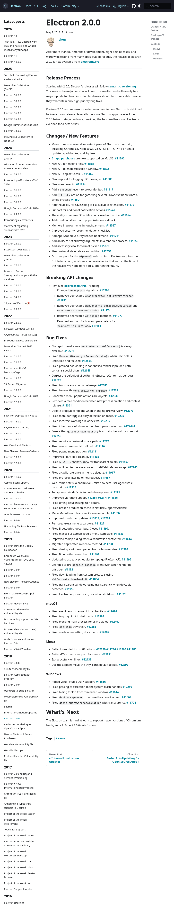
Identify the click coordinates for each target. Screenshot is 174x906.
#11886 (113, 498)
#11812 (94, 518)
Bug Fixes (155, 43)
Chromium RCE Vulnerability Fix (20, 795)
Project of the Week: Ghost (19, 867)
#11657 (105, 477)
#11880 (107, 179)
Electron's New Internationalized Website (18, 786)
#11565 (89, 164)
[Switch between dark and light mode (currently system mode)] (140, 6)
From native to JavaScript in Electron (19, 595)
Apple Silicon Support (16, 482)
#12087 (104, 632)
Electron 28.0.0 (12, 243)
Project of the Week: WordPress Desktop (15, 853)
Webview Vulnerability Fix (18, 744)
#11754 (80, 184)
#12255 (56, 436)
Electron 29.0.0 (12, 214)
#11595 (126, 559)
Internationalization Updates (20, 712)
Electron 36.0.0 (12, 113)
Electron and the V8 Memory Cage (15, 370)
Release (60, 738)
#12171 (102, 498)
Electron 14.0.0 (12, 439)
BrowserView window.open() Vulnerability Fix (20, 631)
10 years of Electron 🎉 (17, 303)
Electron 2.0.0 (12, 718)
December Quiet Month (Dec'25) (17, 87)
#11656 (101, 682)
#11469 (88, 174)
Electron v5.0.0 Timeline (17, 649)
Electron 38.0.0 (12, 101)
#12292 (115, 492)
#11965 (121, 649)
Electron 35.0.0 (12, 119)
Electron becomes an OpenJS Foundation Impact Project (20, 506)
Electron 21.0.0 (12, 356)
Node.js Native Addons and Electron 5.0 (19, 641)
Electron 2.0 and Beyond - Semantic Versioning (18, 776)
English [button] (119, 6)
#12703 (113, 390)
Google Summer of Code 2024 (21, 208)
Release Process (159, 21)
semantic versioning (122, 86)
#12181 (93, 451)
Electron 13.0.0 (12, 457)
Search (8, 706)
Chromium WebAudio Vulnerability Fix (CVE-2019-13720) (19, 560)
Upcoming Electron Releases (20, 526)
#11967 (110, 472)
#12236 (105, 421)
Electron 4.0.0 (12, 663)
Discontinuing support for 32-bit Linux (21, 621)
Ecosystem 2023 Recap (17, 249)
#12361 (67, 405)
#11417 (108, 189)
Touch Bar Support (14, 829)
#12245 (132, 467)
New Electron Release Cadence (21, 451)
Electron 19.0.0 (12, 378)
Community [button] (69, 6)
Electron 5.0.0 (12, 587)
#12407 (114, 621)
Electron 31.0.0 (12, 196)
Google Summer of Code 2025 (21, 124)
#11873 (129, 205)
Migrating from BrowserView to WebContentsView (20, 166)
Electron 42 (10, 35)
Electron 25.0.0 (12, 291)
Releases (103, 6)
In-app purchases (63, 158)
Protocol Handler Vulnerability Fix (21, 758)
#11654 (126, 215)
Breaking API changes (157, 37)
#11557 (124, 462)
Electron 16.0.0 (12, 421)
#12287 (104, 441)
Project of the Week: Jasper (19, 813)
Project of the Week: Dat (18, 861)
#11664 (126, 697)
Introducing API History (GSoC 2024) (21, 182)
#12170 (100, 446)
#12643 (86, 370)
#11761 (105, 518)
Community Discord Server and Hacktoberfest (19, 490)
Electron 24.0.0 (12, 297)
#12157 (92, 498)
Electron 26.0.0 (12, 285)
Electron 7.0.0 (12, 569)
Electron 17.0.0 (12, 402)
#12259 (127, 687)
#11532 (115, 513)
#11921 (70, 569)
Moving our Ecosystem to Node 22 (18, 138)
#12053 (106, 251)
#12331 (107, 654)
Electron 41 (10, 55)
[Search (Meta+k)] (157, 6)
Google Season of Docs (17, 514)
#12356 (91, 627)
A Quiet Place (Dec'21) (16, 427)
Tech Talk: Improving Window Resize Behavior (21, 77)
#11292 (119, 158)
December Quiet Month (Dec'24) (17, 156)
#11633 (119, 534)
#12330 (113, 396)
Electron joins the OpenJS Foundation (18, 547)
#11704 (131, 702)
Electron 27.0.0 (12, 265)
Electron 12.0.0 (12, 463)
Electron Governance (16, 603)
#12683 (103, 385)
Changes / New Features (158, 28)
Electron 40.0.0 (12, 61)
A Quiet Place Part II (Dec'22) (20, 334)
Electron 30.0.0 (12, 202)
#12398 (99, 616)
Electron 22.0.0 (12, 322)
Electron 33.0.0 (12, 174)
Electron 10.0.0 (12, 498)
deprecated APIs (75, 286)
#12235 (119, 416)
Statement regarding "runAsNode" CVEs (16, 228)
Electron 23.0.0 (12, 309)
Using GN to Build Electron (19, 690)
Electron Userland (14, 902)
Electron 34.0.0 (12, 130)
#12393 (123, 665)
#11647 (110, 210)
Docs (28, 6)
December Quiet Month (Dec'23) (17, 257)
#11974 (105, 310)
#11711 (114, 236)
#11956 (69, 589)
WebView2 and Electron (17, 445)
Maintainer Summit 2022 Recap (18, 348)
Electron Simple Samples (18, 889)
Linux (156, 53)
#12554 (87, 361)
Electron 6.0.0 (12, 575)
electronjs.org (90, 62)
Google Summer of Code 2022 (21, 396)
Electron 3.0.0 (12, 684)
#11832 (104, 169)
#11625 (121, 594)
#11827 (99, 523)
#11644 (127, 539)
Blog (44, 6)
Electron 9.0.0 (12, 520)
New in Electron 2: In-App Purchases (18, 736)
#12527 (111, 225)
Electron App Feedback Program (17, 676)
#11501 (76, 200)
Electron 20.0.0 (12, 362)
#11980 (131, 649)
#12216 (111, 649)
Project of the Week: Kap (18, 883)
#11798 (108, 544)
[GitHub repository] (133, 6)
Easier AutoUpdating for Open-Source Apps (18, 726)
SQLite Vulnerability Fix (17, 669)
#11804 (94, 579)
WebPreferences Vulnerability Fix (21, 698)
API (36, 6)
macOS (156, 48)
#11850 (133, 241)
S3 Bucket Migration (15, 384)
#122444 (129, 426)
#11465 (94, 457)
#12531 (69, 351)
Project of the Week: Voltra (19, 835)
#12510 (71, 487)
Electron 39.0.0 (12, 95)
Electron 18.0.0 (12, 390)
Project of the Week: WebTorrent (15, 821)
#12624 (112, 611)
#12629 (56, 380)
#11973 (118, 316)
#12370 (128, 411)
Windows (158, 58)
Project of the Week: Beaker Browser (20, 875)
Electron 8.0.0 (12, 532)
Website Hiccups (13, 750)
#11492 (94, 554)
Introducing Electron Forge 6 (20, 340)
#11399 (103, 528)
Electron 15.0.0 (12, 433)
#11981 (96, 326)
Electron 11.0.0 (12, 476)
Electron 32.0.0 (12, 190)
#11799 (123, 549)
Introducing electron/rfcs (18, 220)
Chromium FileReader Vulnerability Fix (16, 611)
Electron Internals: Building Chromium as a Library (19, 843)
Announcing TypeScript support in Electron (17, 805)
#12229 (101, 649)
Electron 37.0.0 (12, 107)
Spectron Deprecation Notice (20, 415)
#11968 (104, 290)
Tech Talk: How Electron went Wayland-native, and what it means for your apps (20, 45)
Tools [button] (52, 6)
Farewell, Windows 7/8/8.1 (19, 328)
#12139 (86, 659)
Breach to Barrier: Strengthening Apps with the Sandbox (20, 275)
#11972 (62, 300)
